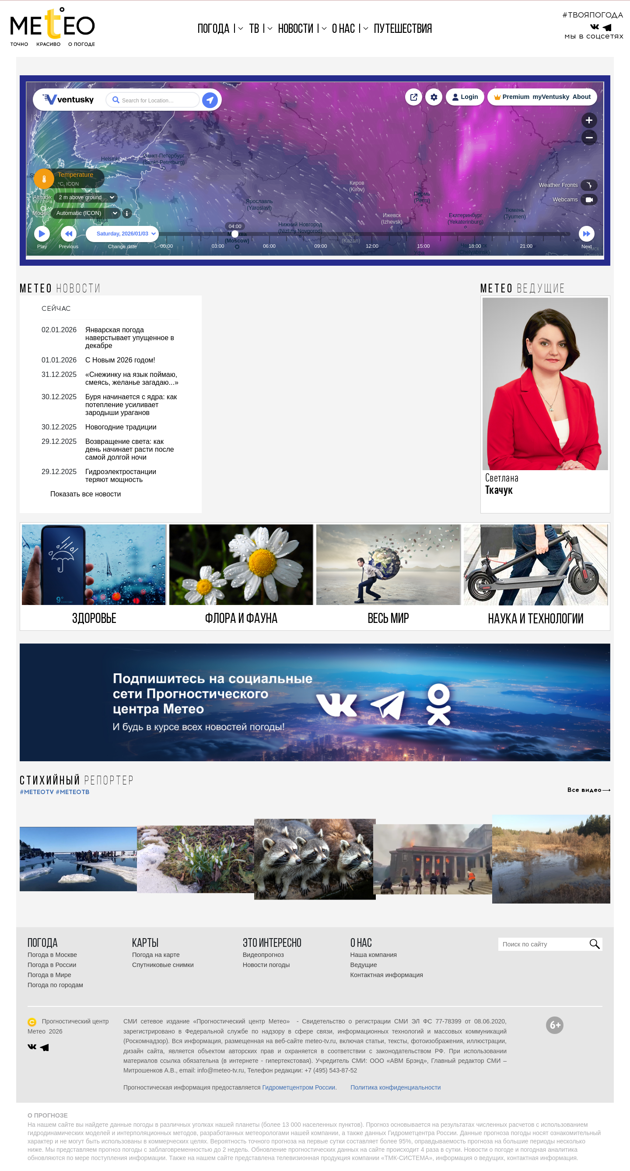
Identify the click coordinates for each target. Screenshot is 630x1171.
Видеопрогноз (263, 954)
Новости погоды (266, 964)
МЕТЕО (61, 289)
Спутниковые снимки (163, 964)
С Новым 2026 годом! (120, 360)
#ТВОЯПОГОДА (592, 15)
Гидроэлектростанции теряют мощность (120, 475)
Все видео (584, 790)
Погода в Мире (49, 974)
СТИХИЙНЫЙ (77, 781)
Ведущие (363, 964)
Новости (295, 29)
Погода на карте (156, 954)
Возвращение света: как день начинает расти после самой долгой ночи (129, 449)
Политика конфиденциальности (395, 1087)
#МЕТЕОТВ (73, 792)
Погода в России (52, 964)
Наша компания (373, 954)
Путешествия (403, 29)
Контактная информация (387, 974)
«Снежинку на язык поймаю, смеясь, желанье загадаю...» (131, 378)
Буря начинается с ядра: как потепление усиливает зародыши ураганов (131, 404)
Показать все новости (85, 494)
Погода (214, 29)
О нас (343, 29)
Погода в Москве (52, 954)
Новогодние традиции (121, 427)
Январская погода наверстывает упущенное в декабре (129, 337)
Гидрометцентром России (298, 1087)
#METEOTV (37, 792)
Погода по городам (55, 984)
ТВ (254, 29)
